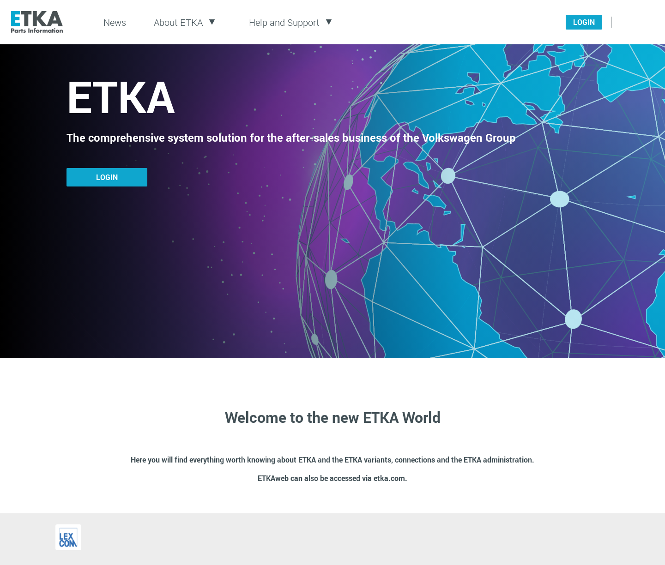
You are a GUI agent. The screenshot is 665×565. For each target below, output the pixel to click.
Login (584, 22)
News (114, 22)
